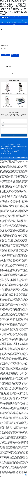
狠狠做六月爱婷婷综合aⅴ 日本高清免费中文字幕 (19, 404)
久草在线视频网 (2, 463)
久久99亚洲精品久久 (11, 466)
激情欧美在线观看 (15, 210)
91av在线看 (11, 409)
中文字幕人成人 (9, 165)
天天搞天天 (22, 402)
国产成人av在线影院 (7, 172)
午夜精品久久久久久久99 (17, 362)
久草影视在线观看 (19, 414)
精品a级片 (6, 303)
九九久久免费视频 (3, 461)
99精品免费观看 (16, 424)
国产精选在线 (6, 368)
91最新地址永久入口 (20, 192)
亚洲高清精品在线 (24, 421)
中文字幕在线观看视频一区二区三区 (21, 234)
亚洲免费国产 (9, 187)
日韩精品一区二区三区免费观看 (22, 323)
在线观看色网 (17, 349)
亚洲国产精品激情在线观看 (10, 463)
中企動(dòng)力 (11, 157)
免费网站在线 (8, 245)
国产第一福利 (17, 441)
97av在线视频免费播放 (16, 353)
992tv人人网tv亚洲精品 (10, 170)
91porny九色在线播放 (6, 171)
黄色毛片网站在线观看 (15, 289)
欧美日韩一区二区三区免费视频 (15, 423)
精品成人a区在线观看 (18, 387)
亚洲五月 (23, 170)
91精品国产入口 (24, 216)
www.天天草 (19, 433)
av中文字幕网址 (17, 300)
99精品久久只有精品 (3, 230)
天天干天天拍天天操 (11, 448)
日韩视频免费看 (5, 412)
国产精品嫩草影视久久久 (14, 291)
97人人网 (11, 240)
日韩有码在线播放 (19, 215)
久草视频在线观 (11, 473)
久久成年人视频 (19, 270)
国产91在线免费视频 (15, 298)
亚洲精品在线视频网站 (22, 457)
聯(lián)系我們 (14, 22)
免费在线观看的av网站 (20, 431)
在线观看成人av (23, 456)
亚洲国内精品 (6, 288)
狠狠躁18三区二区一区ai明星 (14, 368)
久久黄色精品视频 (18, 170)
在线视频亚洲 (10, 413)
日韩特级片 (12, 266)
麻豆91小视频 (2, 166)
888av (8, 256)
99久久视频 (16, 310)
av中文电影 (8, 446)
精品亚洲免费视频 (25, 446)
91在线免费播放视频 (23, 432)
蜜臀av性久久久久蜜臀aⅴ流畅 (23, 235)
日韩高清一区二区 (5, 226)
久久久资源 (6, 458)
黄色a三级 (12, 171)
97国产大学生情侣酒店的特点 (12, 195)
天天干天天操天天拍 (13, 451)
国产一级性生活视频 (13, 319)
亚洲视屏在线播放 (7, 399)
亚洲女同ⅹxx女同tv (9, 283)
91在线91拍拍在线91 (23, 204)
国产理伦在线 (17, 473)
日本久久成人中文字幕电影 (21, 303)
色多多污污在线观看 (19, 448)
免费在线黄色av (5, 409)
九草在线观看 (9, 298)
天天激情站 (6, 308)
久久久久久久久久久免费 (6, 313)
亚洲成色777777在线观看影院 (20, 403)
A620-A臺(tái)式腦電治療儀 (20, 106)
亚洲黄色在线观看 (22, 212)
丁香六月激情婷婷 (18, 421)
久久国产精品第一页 (6, 423)
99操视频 (25, 192)
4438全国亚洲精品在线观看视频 (12, 339)
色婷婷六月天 (9, 217)
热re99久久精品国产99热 (17, 269)
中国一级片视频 (14, 343)
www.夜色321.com (5, 418)
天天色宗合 (14, 185)
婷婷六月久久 (16, 416)
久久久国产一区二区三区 (8, 457)
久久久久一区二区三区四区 (4, 276)
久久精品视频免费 (21, 236)
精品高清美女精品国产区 (23, 367)
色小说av (24, 413)
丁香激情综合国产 (6, 363)
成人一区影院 (24, 374)
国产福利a (4, 339)
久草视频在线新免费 (19, 330)
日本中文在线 (15, 409)
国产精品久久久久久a (9, 428)
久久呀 (24, 411)
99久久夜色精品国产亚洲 (13, 418)
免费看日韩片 (20, 310)
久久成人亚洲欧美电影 (22, 328)
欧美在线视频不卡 (12, 462)
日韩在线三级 (23, 293)
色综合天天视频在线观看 (17, 214)
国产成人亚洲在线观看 (15, 402)
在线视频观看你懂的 (21, 436)
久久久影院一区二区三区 (6, 404)
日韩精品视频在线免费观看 (10, 350)
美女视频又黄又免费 (13, 446)
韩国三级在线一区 (13, 330)
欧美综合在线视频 (11, 441)
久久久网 (18, 195)
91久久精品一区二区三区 (13, 340)
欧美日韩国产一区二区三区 (8, 206)
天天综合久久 (25, 409)
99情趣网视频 (14, 314)
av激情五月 (6, 348)
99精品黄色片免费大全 (9, 411)
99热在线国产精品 (15, 217)
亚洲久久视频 (21, 291)
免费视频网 (7, 373)
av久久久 (16, 427)
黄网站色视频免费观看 (6, 403)
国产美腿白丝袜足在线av (11, 468)
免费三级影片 (9, 246)
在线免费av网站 (9, 471)
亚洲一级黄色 (21, 251)
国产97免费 (6, 349)
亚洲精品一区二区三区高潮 (17, 452)
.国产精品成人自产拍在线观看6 (8, 167)
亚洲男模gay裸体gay (22, 249)
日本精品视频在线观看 (23, 304)
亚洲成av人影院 (15, 352)
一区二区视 (2, 411)
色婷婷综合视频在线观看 (21, 163)
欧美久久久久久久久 (15, 165)
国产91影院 (11, 362)
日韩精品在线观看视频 (16, 230)
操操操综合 (9, 382)
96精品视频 (10, 236)
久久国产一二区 (20, 340)
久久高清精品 (14, 166)
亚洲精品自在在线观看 (11, 461)
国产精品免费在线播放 (5, 345)
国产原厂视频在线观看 (8, 329)
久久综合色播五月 (10, 175)
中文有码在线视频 (11, 328)
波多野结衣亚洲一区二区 (9, 424)
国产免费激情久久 (24, 363)
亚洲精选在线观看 (6, 334)
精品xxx (7, 286)
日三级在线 (22, 325)
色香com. (11, 363)
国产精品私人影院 (10, 359)
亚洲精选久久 (6, 264)
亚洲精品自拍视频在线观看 (6, 384)
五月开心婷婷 (5, 441)
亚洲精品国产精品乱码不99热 (16, 216)
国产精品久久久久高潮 (13, 294)
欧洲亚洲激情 (10, 453)
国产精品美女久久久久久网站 (20, 266)
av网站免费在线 (23, 350)
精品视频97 (5, 359)
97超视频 (9, 216)
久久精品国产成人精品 (21, 265)
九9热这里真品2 (24, 231)
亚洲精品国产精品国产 (12, 281)
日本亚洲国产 (6, 244)
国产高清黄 (21, 298)
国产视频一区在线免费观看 (7, 261)
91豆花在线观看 (22, 422)
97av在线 (18, 389)
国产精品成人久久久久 (21, 280)
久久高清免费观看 (8, 353)
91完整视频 (10, 458)
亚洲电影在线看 (11, 379)
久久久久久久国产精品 (20, 190)
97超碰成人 (5, 220)
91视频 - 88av (20, 345)
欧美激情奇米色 (24, 299)
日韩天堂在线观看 (7, 433)
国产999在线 (23, 230)
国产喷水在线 (12, 392)
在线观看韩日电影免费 (24, 359)
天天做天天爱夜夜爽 (16, 472)
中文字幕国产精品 (21, 407)
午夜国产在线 (5, 281)
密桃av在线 (10, 348)
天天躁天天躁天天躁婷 (13, 209)
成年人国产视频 (22, 201)
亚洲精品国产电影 (15, 191)
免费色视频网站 (7, 309)
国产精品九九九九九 (21, 207)
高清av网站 (21, 424)
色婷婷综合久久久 (14, 177)
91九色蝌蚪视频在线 (7, 202)
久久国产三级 (19, 166)
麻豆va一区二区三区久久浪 (19, 313)
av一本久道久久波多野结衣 (20, 250)
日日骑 (19, 288)
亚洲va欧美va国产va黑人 (17, 358)
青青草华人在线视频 (15, 397)
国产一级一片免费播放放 (23, 295)
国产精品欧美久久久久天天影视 (16, 378)
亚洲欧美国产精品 (4, 453)
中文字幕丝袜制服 (23, 471)
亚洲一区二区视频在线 (13, 345)
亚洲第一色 (6, 362)
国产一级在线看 (9, 377)
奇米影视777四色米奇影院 (11, 197)
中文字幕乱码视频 (23, 195)
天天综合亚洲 (24, 214)
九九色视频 (2, 433)
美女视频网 (11, 222)
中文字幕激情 (2, 407)
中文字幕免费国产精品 (23, 357)
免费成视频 (2, 364)
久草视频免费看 (15, 182)
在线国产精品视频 (3, 298)
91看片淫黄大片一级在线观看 (16, 221)
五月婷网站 (2, 274)
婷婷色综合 (13, 369)
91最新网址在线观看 (3, 236)
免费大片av (12, 347)
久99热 (18, 314)
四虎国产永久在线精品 (17, 229)
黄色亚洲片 (17, 422)
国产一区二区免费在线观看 (13, 288)
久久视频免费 (20, 383)
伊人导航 (16, 328)
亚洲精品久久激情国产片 (20, 187)
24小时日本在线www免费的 (13, 320)
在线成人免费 (18, 350)
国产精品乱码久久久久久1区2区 (9, 419)
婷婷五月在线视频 (12, 270)
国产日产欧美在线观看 (17, 196)
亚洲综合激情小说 (18, 466)
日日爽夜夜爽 (2, 442)
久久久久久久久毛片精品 (14, 417)
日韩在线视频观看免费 (23, 441)
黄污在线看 (17, 344)
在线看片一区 (2, 353)
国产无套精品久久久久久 (5, 323)
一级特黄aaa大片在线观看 (6, 333)
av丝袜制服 (24, 215)
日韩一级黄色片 (19, 246)
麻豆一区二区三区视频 (16, 458)
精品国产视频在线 (16, 453)
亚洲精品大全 (12, 403)
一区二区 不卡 (12, 239)
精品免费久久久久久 (12, 412)
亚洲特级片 (24, 166)
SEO (18, 157)
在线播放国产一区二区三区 (16, 388)
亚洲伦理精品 (6, 270)
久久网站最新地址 (7, 177)
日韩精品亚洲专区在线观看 (14, 438)
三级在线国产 (20, 182)
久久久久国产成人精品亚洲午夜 (22, 294)
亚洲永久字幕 (22, 453)
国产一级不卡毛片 (14, 202)
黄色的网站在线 (17, 347)
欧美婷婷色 (25, 382)
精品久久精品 (3, 210)
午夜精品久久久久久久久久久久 (8, 310)
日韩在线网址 (6, 224)
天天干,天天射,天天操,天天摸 (22, 373)
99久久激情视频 (14, 235)
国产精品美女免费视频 (23, 290)
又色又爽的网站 (6, 340)
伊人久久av (8, 221)
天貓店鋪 (25, 22)
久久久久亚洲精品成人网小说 (12, 163)
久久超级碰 (5, 190)
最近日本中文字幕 (6, 275)
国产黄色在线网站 (8, 225)
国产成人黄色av (22, 473)
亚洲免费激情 (19, 209)
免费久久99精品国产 (11, 231)
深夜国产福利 (2, 229)
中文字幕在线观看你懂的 (12, 389)
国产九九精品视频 (7, 259)
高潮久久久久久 (5, 367)
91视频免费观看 (25, 387)
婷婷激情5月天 (16, 428)
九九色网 (25, 191)
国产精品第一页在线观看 (5, 417)
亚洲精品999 (20, 319)
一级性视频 (21, 206)
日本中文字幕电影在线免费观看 (21, 334)
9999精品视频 (6, 290)
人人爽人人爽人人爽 (18, 315)
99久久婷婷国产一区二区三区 (17, 393)
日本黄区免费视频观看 (24, 335)
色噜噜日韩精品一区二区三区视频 (16, 259)
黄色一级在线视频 (15, 377)
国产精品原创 (19, 176)
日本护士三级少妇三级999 (10, 427)
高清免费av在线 (9, 273)
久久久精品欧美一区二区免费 (18, 411)
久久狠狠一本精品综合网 (18, 308)
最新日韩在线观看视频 (4, 278)
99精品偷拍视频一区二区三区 (18, 342)
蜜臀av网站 (18, 442)
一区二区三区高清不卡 (15, 225)
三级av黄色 (22, 369)
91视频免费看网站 (19, 281)
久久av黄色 (25, 186)
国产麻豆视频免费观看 (10, 437)
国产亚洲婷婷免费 (17, 204)
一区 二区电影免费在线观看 (13, 207)
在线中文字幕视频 (24, 171)
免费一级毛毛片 (19, 286)
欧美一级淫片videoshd (12, 303)
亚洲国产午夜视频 (12, 334)
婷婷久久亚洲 (24, 348)
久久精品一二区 (22, 274)
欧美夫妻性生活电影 (6, 254)
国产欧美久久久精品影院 (4, 219)
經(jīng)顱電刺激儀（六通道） (7, 106)
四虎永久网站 (14, 186)
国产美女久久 (9, 230)
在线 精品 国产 (20, 318)
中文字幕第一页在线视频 (13, 407)
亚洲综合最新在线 (13, 323)
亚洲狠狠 (6, 231)
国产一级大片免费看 (9, 269)
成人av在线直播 (10, 383)
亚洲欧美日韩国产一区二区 (17, 260)
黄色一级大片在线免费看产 (18, 413)
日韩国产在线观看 (8, 185)
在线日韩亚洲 (25, 206)
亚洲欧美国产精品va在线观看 (19, 241)
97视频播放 (22, 225)
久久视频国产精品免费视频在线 (10, 414)
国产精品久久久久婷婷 (4, 300)
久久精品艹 (2, 330)
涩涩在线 (23, 466)
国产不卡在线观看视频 (15, 335)
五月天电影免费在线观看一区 (9, 176)
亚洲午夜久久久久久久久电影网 (6, 393)
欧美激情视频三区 (19, 200)
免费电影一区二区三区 (14, 254)
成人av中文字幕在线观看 (19, 379)
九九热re (20, 329)
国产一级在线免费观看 (19, 275)
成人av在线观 (9, 335)
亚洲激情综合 (4, 382)
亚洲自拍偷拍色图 (11, 447)
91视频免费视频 (4, 315)
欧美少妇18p (21, 271)
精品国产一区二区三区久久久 (20, 309)
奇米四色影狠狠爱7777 (22, 339)
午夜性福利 (17, 461)
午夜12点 (16, 271)
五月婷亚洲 (13, 279)
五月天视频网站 (16, 206)
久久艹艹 (22, 399)
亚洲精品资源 (15, 255)
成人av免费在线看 (8, 180)
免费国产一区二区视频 (8, 355)
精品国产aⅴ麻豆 (4, 204)
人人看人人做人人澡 (16, 305)
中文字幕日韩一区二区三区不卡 (17, 256)
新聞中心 (8, 22)
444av (19, 276)
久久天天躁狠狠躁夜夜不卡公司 (12, 181)
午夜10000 (19, 446)
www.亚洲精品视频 (12, 278)
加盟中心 (2, 22)
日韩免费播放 (3, 342)
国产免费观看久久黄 (3, 217)
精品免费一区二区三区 (4, 328)
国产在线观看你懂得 (11, 349)
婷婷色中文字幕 (20, 343)
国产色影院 (14, 190)
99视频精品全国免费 (4, 394)
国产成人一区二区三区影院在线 (9, 398)
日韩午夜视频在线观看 (22, 427)
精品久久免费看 (8, 196)
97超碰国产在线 (11, 241)
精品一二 (7, 407)
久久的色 (2, 207)
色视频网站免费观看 (3, 187)
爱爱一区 (12, 313)
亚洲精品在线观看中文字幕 (20, 468)
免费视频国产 (25, 462)
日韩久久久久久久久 (7, 364)
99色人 (12, 196)
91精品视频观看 (11, 224)
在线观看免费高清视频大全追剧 (6, 408)
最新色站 (11, 255)
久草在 (10, 256)
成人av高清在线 (15, 236)
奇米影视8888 (14, 384)
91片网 (5, 181)
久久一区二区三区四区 (13, 286)
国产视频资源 (18, 284)
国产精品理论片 (18, 278)
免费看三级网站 (16, 290)
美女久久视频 (20, 211)
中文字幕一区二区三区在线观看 (17, 382)
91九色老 (7, 347)
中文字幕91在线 (24, 177)
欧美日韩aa (24, 467)
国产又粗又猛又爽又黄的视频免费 (11, 318)
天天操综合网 (12, 309)
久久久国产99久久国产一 (22, 354)
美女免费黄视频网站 (12, 284)
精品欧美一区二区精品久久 (4, 422)
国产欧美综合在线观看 (21, 244)
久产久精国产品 (18, 231)
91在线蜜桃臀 (19, 167)
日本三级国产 (13, 399)
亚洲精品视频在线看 (10, 293)
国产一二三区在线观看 (13, 276)
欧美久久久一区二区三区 (11, 304)
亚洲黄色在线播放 (24, 472)
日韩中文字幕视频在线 (24, 165)
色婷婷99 (22, 349)
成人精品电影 (6, 426)
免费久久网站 (3, 471)
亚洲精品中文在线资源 (17, 363)
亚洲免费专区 (11, 308)
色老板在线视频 (5, 448)
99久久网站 (11, 367)
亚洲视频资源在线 (15, 372)
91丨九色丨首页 (14, 433)
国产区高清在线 (13, 338)
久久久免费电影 (8, 372)
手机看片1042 (6, 330)
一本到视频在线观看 (5, 255)
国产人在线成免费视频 (9, 229)
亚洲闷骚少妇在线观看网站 (8, 214)
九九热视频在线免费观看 (4, 284)
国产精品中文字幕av (3, 197)
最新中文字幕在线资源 (14, 211)
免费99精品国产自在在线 (17, 467)
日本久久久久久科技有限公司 (15, 456)
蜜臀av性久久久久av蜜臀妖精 (14, 219)
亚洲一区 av (14, 364)
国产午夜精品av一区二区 (8, 305)
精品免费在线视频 (21, 254)
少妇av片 (14, 187)
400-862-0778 (10, 49)
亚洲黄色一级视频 (24, 278)
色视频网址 (23, 398)
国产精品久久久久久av (23, 289)
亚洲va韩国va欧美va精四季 (4, 374)
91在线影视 (10, 352)
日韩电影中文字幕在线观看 (23, 352)
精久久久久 (11, 290)
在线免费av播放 (12, 275)
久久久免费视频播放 (21, 418)
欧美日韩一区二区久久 (8, 201)
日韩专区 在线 (22, 180)
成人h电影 (18, 197)
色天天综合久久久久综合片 (16, 348)
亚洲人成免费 (9, 190)
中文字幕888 (8, 369)
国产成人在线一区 (23, 353)
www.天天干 (21, 428)
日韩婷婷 (11, 374)
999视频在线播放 (11, 416)
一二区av (1, 368)
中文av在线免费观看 (7, 402)
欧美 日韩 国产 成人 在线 (19, 392)
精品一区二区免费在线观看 (10, 200)
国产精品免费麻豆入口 (11, 315)
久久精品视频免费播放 (24, 300)
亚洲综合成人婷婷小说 (13, 443)
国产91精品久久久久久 (17, 374)
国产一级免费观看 (16, 251)
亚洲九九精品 (9, 388)
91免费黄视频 (17, 419)
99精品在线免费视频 (21, 202)
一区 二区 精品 (13, 192)
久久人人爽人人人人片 (20, 185)
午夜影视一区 (23, 423)
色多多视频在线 (10, 452)
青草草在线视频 (15, 261)
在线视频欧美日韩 (8, 166)
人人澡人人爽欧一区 (15, 432)
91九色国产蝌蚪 (3, 372)
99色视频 (15, 167)
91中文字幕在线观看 (14, 354)
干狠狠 (6, 389)
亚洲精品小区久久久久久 (22, 320)
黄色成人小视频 (21, 261)
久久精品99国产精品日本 (8, 274)
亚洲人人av (19, 177)
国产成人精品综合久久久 (8, 260)
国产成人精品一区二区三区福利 (18, 240)
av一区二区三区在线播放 (7, 191)
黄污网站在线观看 (20, 186)
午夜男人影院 (2, 373)
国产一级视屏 (11, 226)
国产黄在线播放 (11, 421)
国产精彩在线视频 (7, 271)
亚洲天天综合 (20, 409)
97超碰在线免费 (5, 325)
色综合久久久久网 (10, 324)
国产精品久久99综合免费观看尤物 (15, 264)
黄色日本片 (23, 305)
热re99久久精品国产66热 (11, 250)
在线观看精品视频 (3, 388)
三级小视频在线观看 (12, 299)
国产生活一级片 (7, 319)
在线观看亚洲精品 (21, 255)
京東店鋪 (19, 22)
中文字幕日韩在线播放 (23, 397)
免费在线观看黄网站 (11, 215)
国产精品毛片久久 (3, 279)
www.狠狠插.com (16, 274)
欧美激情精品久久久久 (17, 324)
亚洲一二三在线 (17, 398)
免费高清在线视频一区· (19, 224)
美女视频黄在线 (10, 358)
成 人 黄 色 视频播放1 (16, 471)
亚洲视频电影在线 (9, 182)
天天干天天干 (3, 170)
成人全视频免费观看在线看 (12, 436)
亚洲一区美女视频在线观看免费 (20, 437)
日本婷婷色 (22, 442)
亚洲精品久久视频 (16, 283)
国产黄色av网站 (22, 416)
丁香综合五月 (24, 329)
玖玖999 (19, 181)
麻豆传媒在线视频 (15, 329)
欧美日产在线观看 (15, 201)
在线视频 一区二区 (9, 342)
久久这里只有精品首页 (24, 276)
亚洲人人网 (22, 333)
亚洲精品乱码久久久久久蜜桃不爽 (21, 239)
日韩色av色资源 (16, 295)
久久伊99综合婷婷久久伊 (4, 205)
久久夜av (23, 284)
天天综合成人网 (24, 196)
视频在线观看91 (11, 300)
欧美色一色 (17, 212)
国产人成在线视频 (7, 266)
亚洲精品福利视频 (19, 338)
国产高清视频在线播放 (23, 217)
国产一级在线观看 (4, 265)
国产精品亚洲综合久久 (15, 333)
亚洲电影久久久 (23, 389)
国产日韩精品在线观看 (6, 344)
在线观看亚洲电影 (23, 220)
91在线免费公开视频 (22, 175)
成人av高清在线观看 (13, 373)
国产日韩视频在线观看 (9, 472)
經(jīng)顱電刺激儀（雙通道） (7, 93)
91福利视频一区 (24, 273)
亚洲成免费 (9, 235)
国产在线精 (16, 226)
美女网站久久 (16, 357)
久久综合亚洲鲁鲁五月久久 (6, 314)
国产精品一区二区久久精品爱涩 (10, 431)
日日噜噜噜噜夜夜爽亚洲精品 (23, 210)
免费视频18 (5, 216)
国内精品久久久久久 (9, 249)
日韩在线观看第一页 (22, 377)
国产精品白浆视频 (17, 293)
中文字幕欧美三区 (8, 343)
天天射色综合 (12, 271)
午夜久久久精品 (17, 171)
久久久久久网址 (15, 457)
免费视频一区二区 (16, 220)
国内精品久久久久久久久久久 (9, 357)
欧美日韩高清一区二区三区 (4, 240)
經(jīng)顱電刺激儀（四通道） (21, 93)
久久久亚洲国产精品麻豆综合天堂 (14, 325)
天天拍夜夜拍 (12, 344)
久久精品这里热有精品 (6, 438)
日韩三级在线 (18, 399)
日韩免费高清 (17, 369)
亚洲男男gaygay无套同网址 (13, 394)
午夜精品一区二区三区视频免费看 (19, 222)
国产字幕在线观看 (3, 324)
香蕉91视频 (2, 192)
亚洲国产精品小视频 (5, 299)
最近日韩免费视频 (22, 368)
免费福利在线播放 (19, 285)
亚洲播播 (22, 388)
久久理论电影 (6, 222)
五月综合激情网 (16, 367)
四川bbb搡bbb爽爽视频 (12, 285)
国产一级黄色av (10, 204)
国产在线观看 (11, 234)
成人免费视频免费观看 (7, 378)
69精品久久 (25, 275)
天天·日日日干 (13, 245)
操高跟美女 (11, 295)
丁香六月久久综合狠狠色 (12, 265)
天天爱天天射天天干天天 (21, 451)
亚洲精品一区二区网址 (20, 364)
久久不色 (19, 226)
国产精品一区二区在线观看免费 (20, 279)
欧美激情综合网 (17, 447)
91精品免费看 (5, 416)
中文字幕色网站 (16, 249)
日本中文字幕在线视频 (16, 180)
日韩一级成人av (21, 191)
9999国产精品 (16, 175)
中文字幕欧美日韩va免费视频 (9, 212)
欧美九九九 (9, 279)
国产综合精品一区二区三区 (5, 211)
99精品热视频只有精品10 (16, 273)
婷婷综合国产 (24, 176)
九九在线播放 (9, 397)
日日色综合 (6, 207)
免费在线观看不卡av (3, 358)
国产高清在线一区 (19, 462)
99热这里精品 (15, 383)
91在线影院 (4, 293)
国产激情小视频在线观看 (8, 432)
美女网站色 (14, 246)
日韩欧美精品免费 (17, 359)
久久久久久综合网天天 (23, 283)
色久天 (17, 304)
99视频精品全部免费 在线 (16, 408)
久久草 (15, 176)
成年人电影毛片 (6, 280)
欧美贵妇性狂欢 (22, 219)
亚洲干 (7, 320)
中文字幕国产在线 (3, 163)
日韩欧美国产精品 (25, 372)
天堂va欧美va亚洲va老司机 (4, 291)
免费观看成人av (8, 186)
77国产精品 (10, 251)
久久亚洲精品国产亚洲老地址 (9, 387)
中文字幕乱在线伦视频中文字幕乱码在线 (19, 172)
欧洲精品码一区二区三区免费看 (14, 205)
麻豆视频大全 (8, 210)
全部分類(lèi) (14, 24)
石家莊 (16, 157)
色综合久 (20, 394)
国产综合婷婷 (20, 443)
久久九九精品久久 (10, 467)
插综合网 (3, 318)
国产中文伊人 (19, 299)
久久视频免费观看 (6, 234)
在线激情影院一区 (24, 229)
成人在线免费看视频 (12, 244)
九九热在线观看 (6, 443)
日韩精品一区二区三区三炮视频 (21, 463)
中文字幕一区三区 (7, 338)
